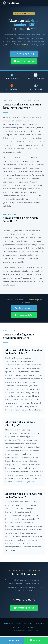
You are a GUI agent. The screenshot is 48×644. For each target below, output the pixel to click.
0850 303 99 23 (24, 53)
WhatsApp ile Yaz (24, 61)
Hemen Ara (12, 640)
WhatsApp (31, 627)
